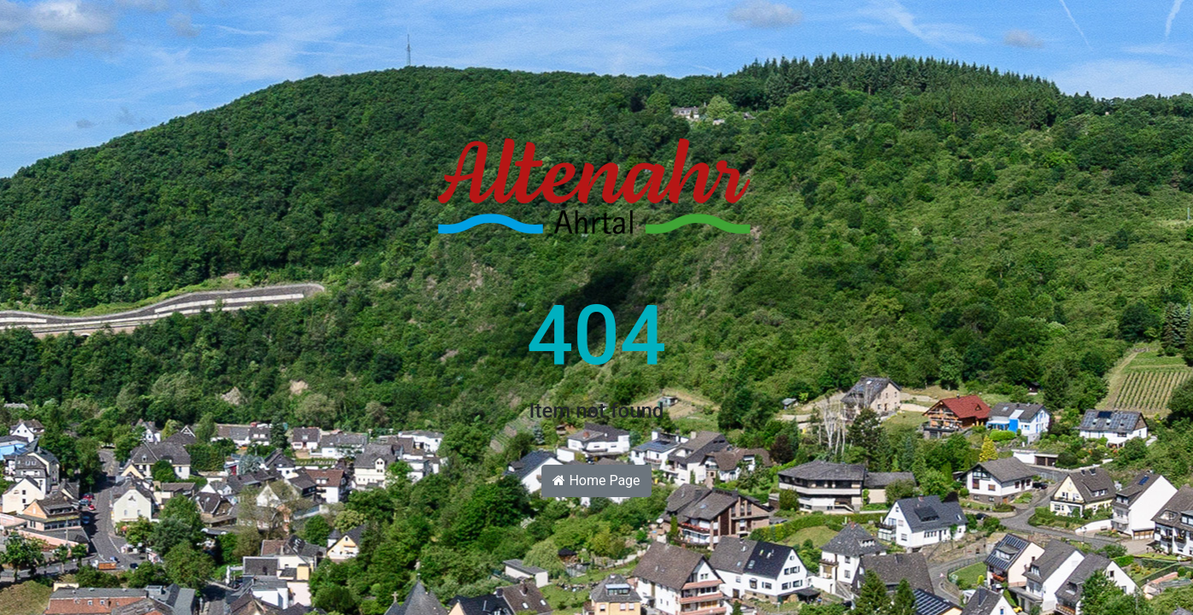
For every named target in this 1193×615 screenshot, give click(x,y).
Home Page (596, 480)
